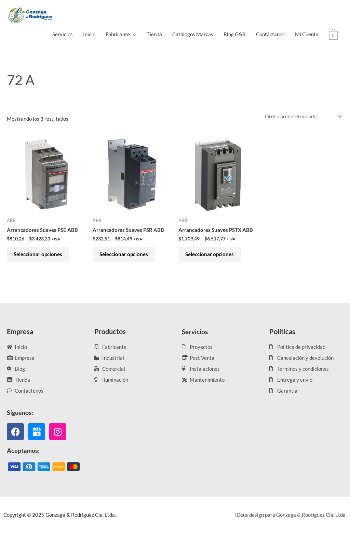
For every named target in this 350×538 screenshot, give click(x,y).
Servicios (62, 34)
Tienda (154, 34)
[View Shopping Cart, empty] (333, 34)
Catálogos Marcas (192, 34)
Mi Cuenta (307, 34)
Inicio (89, 34)
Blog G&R (235, 34)
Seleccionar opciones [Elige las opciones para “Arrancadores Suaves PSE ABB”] (39, 256)
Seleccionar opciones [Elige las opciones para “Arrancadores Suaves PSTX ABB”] (211, 256)
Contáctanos (270, 34)
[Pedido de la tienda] (301, 116)
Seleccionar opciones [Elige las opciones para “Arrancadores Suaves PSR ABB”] (125, 256)
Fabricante (118, 34)
